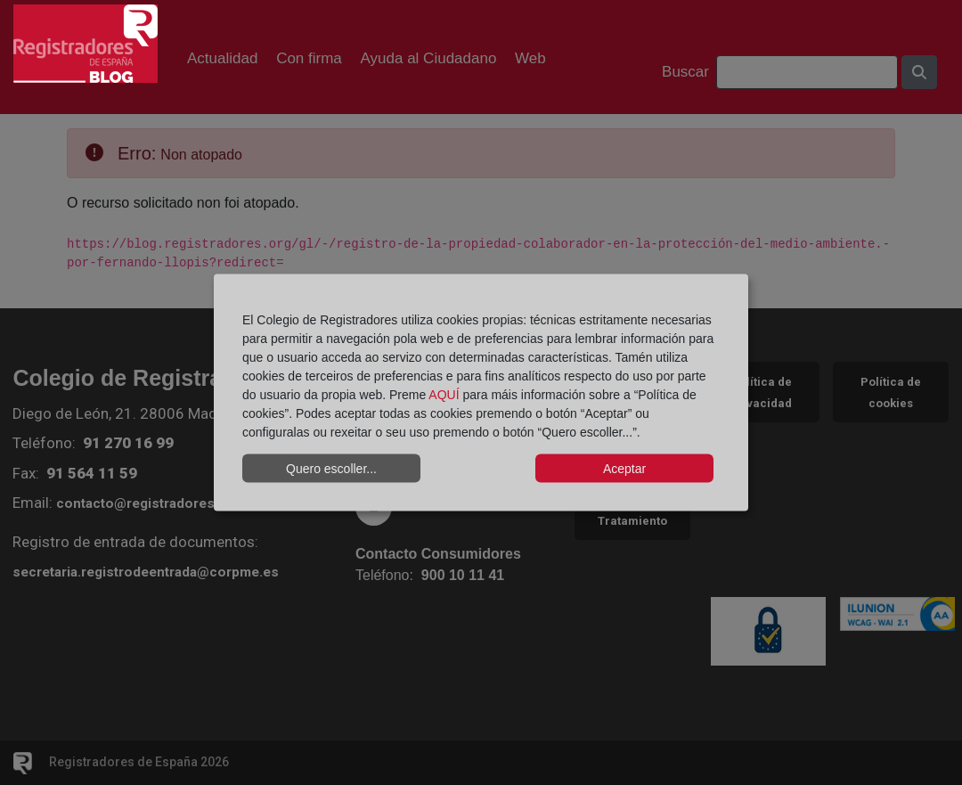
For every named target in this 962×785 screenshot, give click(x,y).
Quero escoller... (331, 468)
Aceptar (624, 468)
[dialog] (481, 392)
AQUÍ (443, 395)
